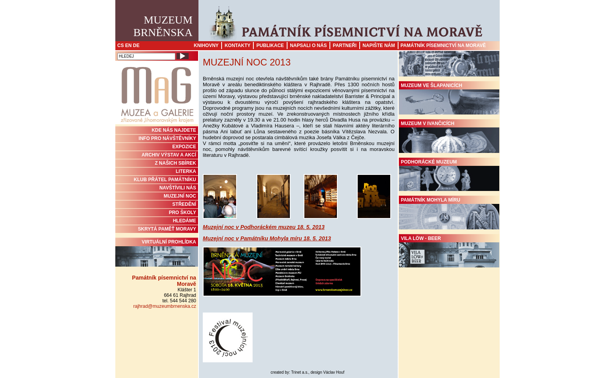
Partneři (345, 45)
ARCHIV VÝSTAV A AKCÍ (169, 155)
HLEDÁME (184, 221)
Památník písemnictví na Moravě (443, 45)
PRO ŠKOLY (182, 212)
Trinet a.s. (299, 372)
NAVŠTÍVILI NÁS (177, 188)
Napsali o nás (308, 45)
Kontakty (238, 45)
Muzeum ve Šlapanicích (449, 99)
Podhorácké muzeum (449, 175)
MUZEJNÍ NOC (180, 196)
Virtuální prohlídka (156, 253)
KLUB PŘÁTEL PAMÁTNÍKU (165, 179)
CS (120, 45)
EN (128, 45)
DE (136, 45)
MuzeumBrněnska (163, 26)
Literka (186, 171)
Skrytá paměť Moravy (167, 229)
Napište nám (378, 45)
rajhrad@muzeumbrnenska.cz (164, 306)
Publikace (270, 45)
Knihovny (206, 45)
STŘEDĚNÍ (184, 204)
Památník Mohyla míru (449, 213)
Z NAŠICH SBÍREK (175, 163)
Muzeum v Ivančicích (449, 137)
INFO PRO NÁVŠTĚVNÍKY (167, 138)
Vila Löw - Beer (449, 252)
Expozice (184, 146)
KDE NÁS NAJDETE (174, 130)
